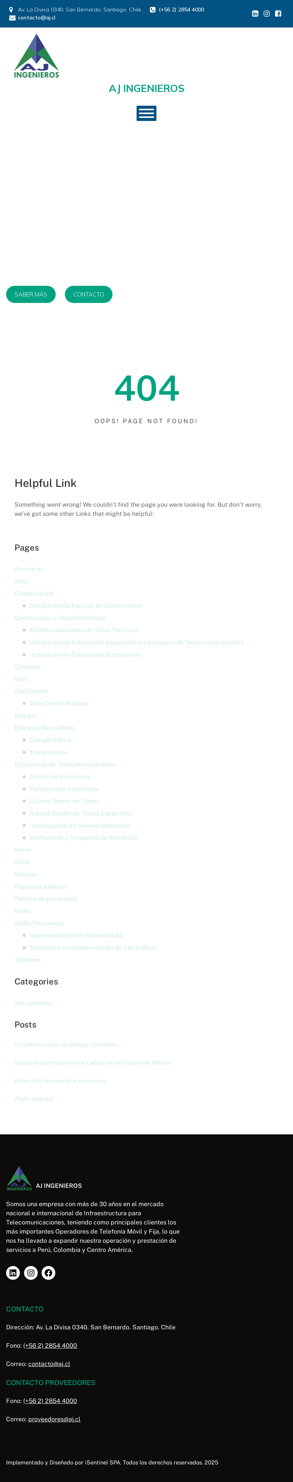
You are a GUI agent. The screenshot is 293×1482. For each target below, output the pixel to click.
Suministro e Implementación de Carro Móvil (93, 947)
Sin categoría (33, 1003)
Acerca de (28, 569)
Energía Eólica (50, 740)
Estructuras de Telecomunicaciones (65, 764)
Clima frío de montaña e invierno (59, 1080)
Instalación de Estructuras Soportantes (85, 654)
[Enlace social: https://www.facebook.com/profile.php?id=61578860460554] (278, 13)
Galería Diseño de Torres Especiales (81, 813)
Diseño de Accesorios (60, 776)
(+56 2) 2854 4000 (50, 1345)
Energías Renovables (44, 727)
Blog (21, 581)
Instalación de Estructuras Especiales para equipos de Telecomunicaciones (136, 642)
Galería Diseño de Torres (64, 801)
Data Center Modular (59, 703)
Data (21, 679)
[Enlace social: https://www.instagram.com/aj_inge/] (266, 13)
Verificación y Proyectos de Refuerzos (83, 837)
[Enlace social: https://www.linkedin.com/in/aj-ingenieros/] (255, 13)
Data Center (31, 691)
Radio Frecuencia (39, 923)
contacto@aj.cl (49, 1364)
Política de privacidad (45, 898)
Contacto (27, 666)
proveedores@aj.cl (54, 1419)
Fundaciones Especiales (64, 789)
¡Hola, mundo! (33, 1098)
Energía (25, 715)
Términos (27, 959)
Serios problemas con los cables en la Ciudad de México (93, 1062)
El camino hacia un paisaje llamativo (65, 1044)
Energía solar (48, 752)
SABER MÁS (30, 294)
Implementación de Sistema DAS (77, 935)
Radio (22, 911)
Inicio (22, 862)
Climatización (33, 593)
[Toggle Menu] (146, 113)
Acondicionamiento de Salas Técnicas (83, 630)
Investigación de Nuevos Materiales (80, 825)
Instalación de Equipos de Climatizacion (86, 605)
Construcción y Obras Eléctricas (60, 618)
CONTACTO (88, 294)
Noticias (26, 874)
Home (22, 850)
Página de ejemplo (40, 886)
